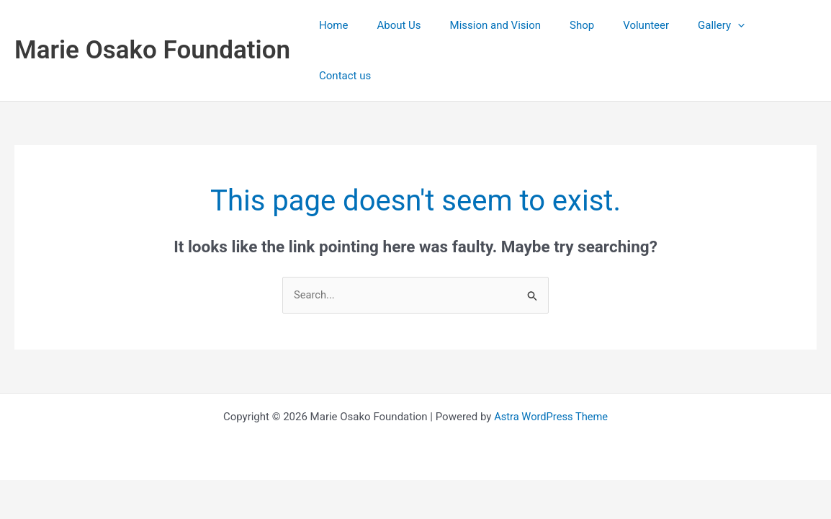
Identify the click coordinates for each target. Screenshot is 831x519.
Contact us (780, 25)
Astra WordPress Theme (551, 367)
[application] (725, 26)
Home (357, 25)
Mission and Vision (504, 25)
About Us (415, 25)
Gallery (709, 26)
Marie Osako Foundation (152, 25)
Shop (584, 25)
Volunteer (641, 25)
